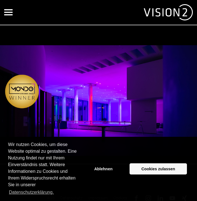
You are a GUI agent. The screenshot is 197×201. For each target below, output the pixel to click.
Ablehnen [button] (103, 169)
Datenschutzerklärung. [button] (31, 192)
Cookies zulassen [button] (158, 169)
